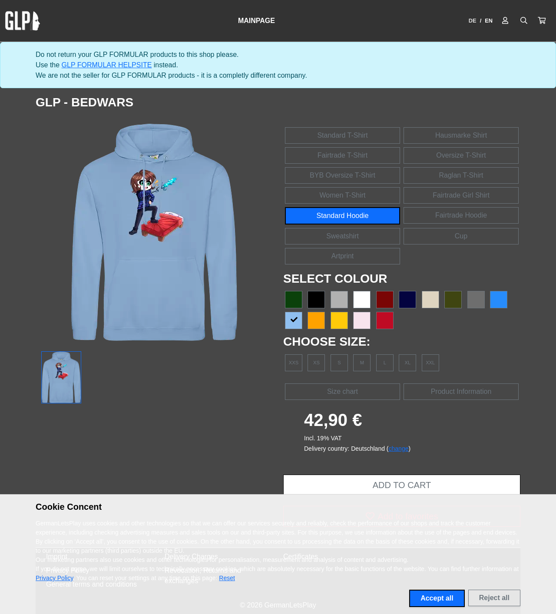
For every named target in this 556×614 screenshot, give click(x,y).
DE (473, 20)
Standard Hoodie (342, 215)
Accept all (436, 598)
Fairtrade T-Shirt (342, 155)
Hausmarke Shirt (461, 135)
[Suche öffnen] (524, 21)
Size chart (342, 391)
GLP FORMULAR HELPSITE (107, 65)
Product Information (461, 391)
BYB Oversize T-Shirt (342, 175)
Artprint (342, 256)
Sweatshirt (342, 236)
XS (316, 362)
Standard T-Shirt (342, 135)
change (399, 448)
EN (489, 20)
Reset (227, 577)
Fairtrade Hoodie (461, 215)
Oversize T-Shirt (461, 155)
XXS (293, 362)
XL (407, 362)
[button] (542, 21)
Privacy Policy (54, 577)
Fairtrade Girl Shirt (461, 195)
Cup (461, 236)
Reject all (494, 597)
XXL (430, 362)
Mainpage (256, 20)
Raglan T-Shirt (461, 175)
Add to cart (402, 485)
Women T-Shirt (342, 195)
